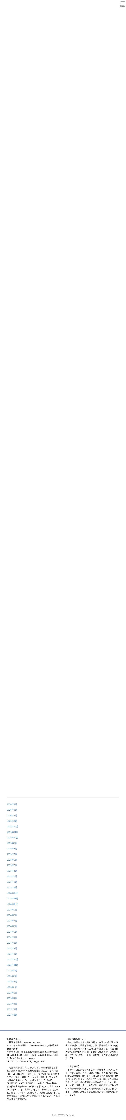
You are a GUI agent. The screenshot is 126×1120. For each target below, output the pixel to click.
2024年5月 (12, 932)
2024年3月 (12, 943)
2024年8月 (12, 915)
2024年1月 (12, 954)
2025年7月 (12, 854)
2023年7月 (12, 981)
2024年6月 (12, 926)
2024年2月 (12, 948)
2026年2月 (12, 815)
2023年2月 (12, 1009)
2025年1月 (12, 887)
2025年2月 (12, 882)
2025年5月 (12, 865)
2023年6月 (12, 987)
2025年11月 (12, 832)
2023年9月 (12, 970)
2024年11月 (12, 898)
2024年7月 (12, 921)
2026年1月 (12, 821)
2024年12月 (12, 893)
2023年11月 (12, 965)
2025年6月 (12, 860)
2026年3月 (12, 810)
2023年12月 (12, 959)
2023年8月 (12, 976)
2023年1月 (12, 1015)
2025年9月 (12, 843)
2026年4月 (12, 804)
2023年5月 (12, 993)
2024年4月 (12, 937)
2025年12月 (12, 826)
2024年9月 (12, 910)
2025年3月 (12, 876)
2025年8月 (12, 848)
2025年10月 (12, 837)
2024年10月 (12, 904)
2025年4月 (12, 871)
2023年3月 (12, 1004)
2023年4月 (12, 998)
